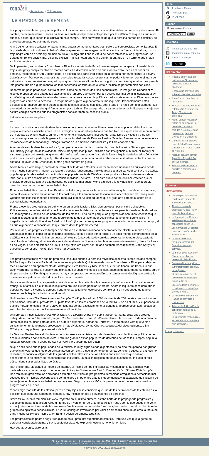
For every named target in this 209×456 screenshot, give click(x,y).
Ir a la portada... (174, 331)
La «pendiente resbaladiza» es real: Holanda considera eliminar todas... (186, 320)
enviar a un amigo (181, 57)
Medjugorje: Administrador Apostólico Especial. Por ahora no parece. (185, 158)
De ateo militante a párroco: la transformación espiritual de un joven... (186, 266)
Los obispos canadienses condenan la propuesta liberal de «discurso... (184, 199)
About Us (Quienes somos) (64, 441)
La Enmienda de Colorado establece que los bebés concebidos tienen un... (185, 220)
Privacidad (131, 441)
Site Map (106, 441)
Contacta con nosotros (89, 441)
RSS (114, 441)
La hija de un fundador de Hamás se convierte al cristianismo (185, 299)
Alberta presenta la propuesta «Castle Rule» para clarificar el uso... (184, 209)
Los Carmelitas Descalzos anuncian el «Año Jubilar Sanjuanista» (185, 231)
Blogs (140, 441)
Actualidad (37, 11)
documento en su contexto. (186, 53)
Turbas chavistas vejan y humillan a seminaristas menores (184, 169)
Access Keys (151, 441)
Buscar (121, 441)
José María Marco (181, 8)
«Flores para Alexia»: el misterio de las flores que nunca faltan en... (184, 277)
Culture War (54, 11)
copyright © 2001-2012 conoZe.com (104, 447)
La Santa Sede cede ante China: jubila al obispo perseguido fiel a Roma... (184, 256)
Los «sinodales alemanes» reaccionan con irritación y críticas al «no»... (185, 288)
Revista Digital (179, 12)
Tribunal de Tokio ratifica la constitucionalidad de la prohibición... (185, 309)
